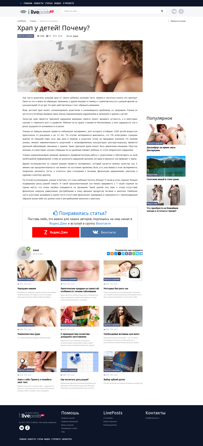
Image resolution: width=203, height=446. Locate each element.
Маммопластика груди (28, 334)
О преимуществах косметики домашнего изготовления (75, 335)
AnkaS (75, 36)
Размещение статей (69, 428)
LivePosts (21, 21)
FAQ (63, 432)
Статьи (48, 3)
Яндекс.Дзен (58, 223)
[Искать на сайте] (113, 11)
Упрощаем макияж (26, 288)
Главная (26, 3)
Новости (38, 3)
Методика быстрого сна (116, 288)
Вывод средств (67, 425)
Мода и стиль (152, 175)
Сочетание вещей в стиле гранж (163, 179)
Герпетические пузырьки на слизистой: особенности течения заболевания (80, 290)
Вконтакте (103, 223)
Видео (57, 3)
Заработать (67, 439)
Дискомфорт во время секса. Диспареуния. (161, 149)
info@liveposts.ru (152, 418)
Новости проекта (110, 421)
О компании (108, 418)
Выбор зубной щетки (114, 379)
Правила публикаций (69, 421)
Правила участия (68, 418)
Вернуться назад (177, 21)
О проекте (68, 3)
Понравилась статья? (80, 213)
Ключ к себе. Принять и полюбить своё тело (34, 381)
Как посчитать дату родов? (75, 379)
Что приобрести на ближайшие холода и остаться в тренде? (162, 209)
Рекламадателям (110, 425)
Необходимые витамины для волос (121, 334)
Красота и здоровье (25, 36)
